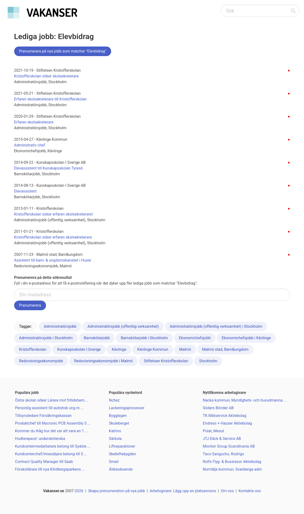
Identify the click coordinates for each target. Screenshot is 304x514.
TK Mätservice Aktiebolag (225, 415)
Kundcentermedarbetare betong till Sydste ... (53, 446)
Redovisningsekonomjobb (41, 361)
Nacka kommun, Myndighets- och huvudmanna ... (245, 400)
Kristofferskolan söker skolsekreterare (46, 76)
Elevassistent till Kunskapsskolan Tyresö (48, 168)
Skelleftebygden (122, 454)
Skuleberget (119, 423)
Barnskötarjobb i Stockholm (144, 338)
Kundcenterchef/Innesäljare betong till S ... (51, 454)
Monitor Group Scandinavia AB (229, 446)
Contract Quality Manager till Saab (44, 461)
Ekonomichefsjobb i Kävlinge (246, 338)
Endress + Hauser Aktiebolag (227, 423)
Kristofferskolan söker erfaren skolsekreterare (53, 237)
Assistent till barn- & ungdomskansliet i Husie (52, 260)
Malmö (185, 349)
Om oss (227, 491)
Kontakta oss (250, 491)
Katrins (115, 431)
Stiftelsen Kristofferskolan (166, 361)
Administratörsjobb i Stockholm (46, 338)
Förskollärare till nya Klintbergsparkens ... (50, 469)
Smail (114, 461)
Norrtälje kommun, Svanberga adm (232, 469)
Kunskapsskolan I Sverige (79, 349)
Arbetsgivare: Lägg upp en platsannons (183, 491)
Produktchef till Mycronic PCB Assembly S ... (53, 423)
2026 (79, 491)
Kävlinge (119, 349)
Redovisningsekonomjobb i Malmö (103, 361)
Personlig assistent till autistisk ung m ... (49, 408)
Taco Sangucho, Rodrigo (223, 454)
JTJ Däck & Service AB (222, 438)
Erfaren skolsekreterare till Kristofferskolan (50, 99)
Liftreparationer (122, 446)
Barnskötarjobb (97, 338)
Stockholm (208, 361)
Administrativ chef (29, 145)
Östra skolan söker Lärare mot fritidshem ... (52, 400)
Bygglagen (118, 415)
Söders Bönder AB (218, 408)
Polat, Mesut (213, 431)
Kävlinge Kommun (152, 349)
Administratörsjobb (60, 326)
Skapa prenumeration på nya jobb (116, 491)
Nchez (114, 400)
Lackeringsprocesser (126, 408)
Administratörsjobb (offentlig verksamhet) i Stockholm (216, 326)
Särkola (115, 438)
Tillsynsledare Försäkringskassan (43, 415)
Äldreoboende (121, 469)
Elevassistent (25, 191)
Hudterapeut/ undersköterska (40, 438)
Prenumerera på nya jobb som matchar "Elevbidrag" (62, 51)
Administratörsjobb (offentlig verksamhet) (123, 326)
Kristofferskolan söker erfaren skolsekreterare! (53, 214)
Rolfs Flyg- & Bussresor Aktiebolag (232, 461)
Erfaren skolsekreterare (34, 122)
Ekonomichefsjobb (195, 338)
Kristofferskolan (32, 349)
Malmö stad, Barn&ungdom (225, 349)
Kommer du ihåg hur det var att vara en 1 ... (51, 431)
